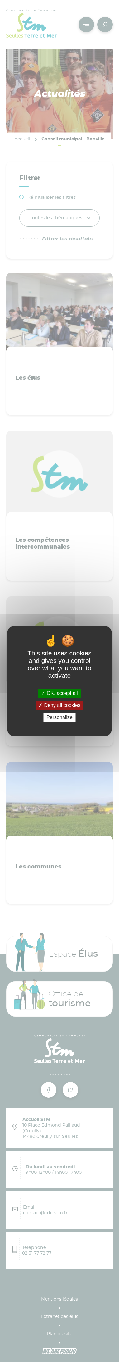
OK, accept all (59, 693)
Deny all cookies (59, 705)
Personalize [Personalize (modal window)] (59, 717)
